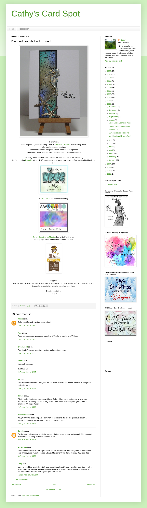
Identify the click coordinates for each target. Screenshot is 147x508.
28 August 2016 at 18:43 (27, 325)
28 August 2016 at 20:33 (27, 339)
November (113, 110)
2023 (109, 81)
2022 (109, 84)
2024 (109, 78)
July (111, 140)
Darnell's (29, 160)
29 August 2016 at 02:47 (27, 388)
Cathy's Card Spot (45, 13)
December (113, 107)
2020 (109, 91)
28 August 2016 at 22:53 (27, 353)
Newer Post (16, 485)
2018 (109, 97)
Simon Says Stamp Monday (44, 237)
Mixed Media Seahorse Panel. (120, 123)
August (112, 120)
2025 (109, 74)
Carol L (20, 431)
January (112, 160)
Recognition (24, 29)
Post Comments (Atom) (30, 495)
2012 (109, 174)
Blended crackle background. (120, 126)
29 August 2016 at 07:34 (27, 440)
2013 (109, 171)
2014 (109, 167)
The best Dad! (114, 130)
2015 (109, 164)
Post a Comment (21, 480)
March (111, 153)
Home (11, 29)
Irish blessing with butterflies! (119, 136)
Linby (20, 464)
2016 (109, 104)
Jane (19, 333)
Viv (19, 380)
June (111, 144)
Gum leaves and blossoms (119, 133)
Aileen (20, 319)
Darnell (20, 396)
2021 (109, 88)
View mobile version (53, 489)
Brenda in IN (23, 347)
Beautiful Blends (63, 144)
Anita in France (24, 415)
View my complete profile (114, 61)
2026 (109, 71)
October (112, 113)
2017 (109, 101)
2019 (109, 94)
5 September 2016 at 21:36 (28, 475)
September (113, 117)
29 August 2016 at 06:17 (27, 424)
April (111, 150)
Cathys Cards (112, 184)
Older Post (91, 485)
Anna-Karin (22, 447)
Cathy (123, 40)
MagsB (20, 361)
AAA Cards (45, 199)
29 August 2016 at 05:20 (27, 407)
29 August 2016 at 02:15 (27, 372)
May (111, 147)
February (112, 157)
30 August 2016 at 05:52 (27, 456)
